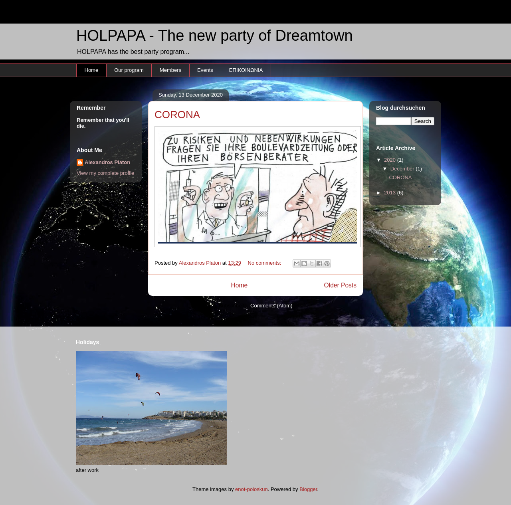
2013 (390, 193)
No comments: (265, 263)
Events (205, 70)
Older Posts (340, 285)
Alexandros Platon (107, 162)
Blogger (308, 489)
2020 (390, 160)
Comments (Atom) (271, 306)
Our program (129, 70)
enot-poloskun (251, 489)
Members (170, 70)
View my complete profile (105, 173)
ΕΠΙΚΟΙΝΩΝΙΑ (246, 70)
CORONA (177, 115)
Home (92, 70)
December (403, 169)
